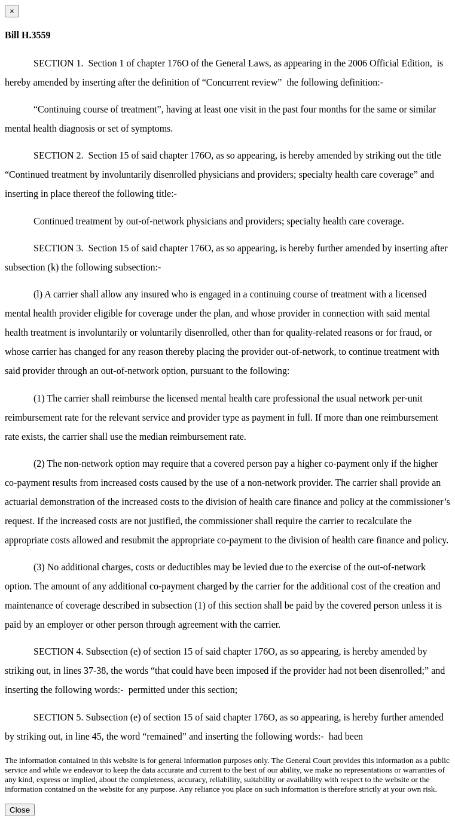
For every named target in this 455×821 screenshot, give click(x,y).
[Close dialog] (12, 11)
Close (20, 809)
